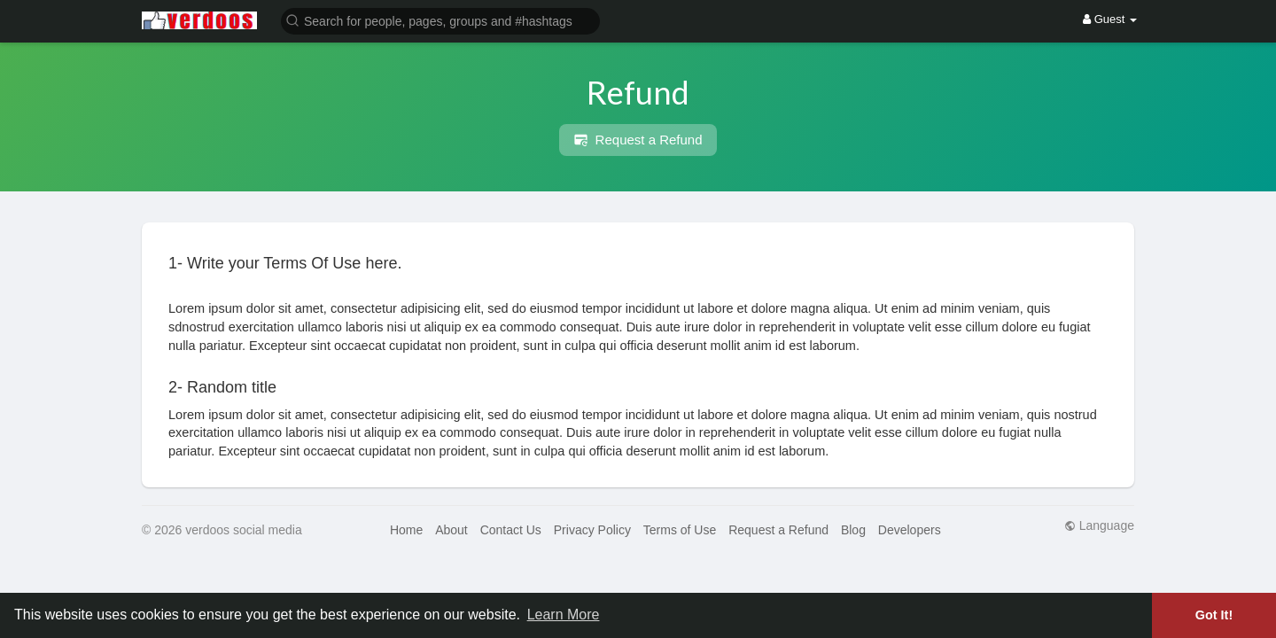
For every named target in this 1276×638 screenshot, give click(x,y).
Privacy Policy (592, 530)
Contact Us (510, 530)
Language (1099, 525)
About (451, 530)
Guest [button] (1110, 19)
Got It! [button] (1214, 615)
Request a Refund (637, 140)
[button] (440, 20)
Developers (909, 530)
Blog (853, 530)
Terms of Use (679, 530)
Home (406, 530)
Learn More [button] (563, 614)
